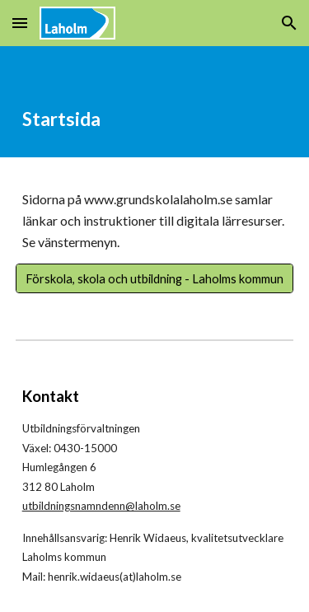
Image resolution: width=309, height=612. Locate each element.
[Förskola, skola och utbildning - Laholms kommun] (154, 278)
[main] (155, 102)
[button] (20, 22)
